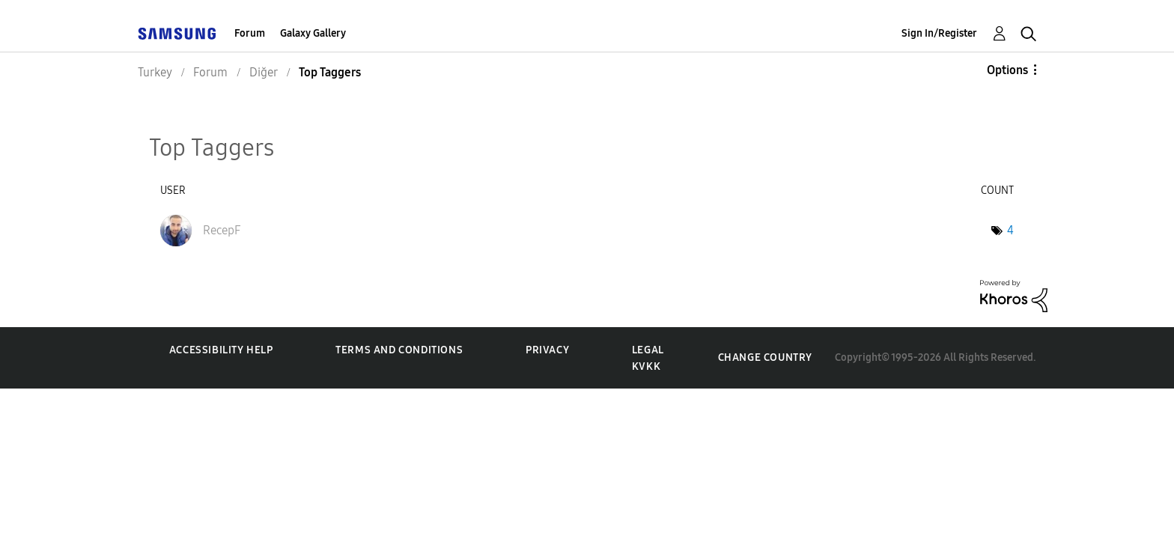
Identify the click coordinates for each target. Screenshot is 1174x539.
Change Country (765, 357)
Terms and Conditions (399, 350)
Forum (249, 33)
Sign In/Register (939, 33)
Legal (648, 350)
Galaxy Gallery (313, 33)
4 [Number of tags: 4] (1010, 230)
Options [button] (1007, 70)
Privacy (547, 350)
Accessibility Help (221, 350)
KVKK (646, 366)
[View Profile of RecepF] (221, 230)
